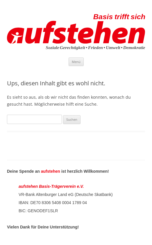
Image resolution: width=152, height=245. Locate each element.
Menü (76, 62)
